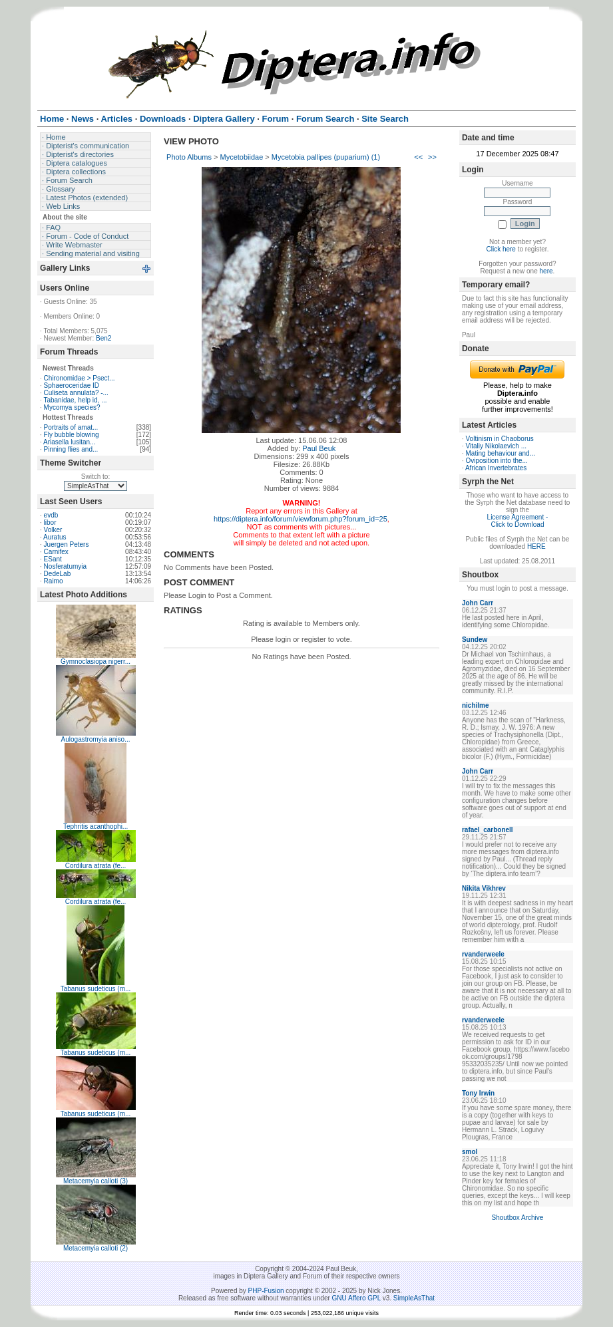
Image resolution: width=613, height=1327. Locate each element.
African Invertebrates (495, 468)
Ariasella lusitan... (69, 442)
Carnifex (56, 551)
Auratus (54, 537)
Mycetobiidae (241, 157)
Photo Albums (189, 157)
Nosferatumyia (65, 566)
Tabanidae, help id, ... (74, 400)
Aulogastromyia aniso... (95, 739)
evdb (51, 515)
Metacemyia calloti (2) (95, 1248)
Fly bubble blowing (71, 434)
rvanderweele (483, 954)
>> (432, 157)
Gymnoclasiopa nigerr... (95, 661)
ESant (53, 559)
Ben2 (103, 338)
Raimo (53, 581)
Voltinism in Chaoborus (500, 438)
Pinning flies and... (71, 449)
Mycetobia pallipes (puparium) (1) (326, 157)
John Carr (477, 603)
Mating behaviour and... (501, 453)
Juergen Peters (66, 544)
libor (50, 522)
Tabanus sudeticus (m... (96, 988)
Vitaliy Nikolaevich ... (496, 446)
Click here (500, 249)
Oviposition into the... (497, 460)
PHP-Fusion (266, 1290)
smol (469, 1151)
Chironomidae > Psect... (79, 378)
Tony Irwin (478, 1093)
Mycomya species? (72, 407)
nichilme (475, 705)
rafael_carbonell (487, 829)
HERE (536, 546)
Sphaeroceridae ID (71, 385)
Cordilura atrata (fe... (95, 865)
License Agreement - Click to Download (517, 521)
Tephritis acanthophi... (95, 826)
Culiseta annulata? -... (76, 392)
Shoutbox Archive (518, 1217)
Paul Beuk (318, 448)
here (546, 271)
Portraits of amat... (71, 427)
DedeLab (57, 573)
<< (418, 157)
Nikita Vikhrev (484, 888)
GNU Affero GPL (356, 1298)
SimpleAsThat (414, 1298)
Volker (53, 529)
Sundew (474, 639)
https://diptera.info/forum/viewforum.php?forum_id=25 (300, 519)
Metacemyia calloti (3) (95, 1181)
